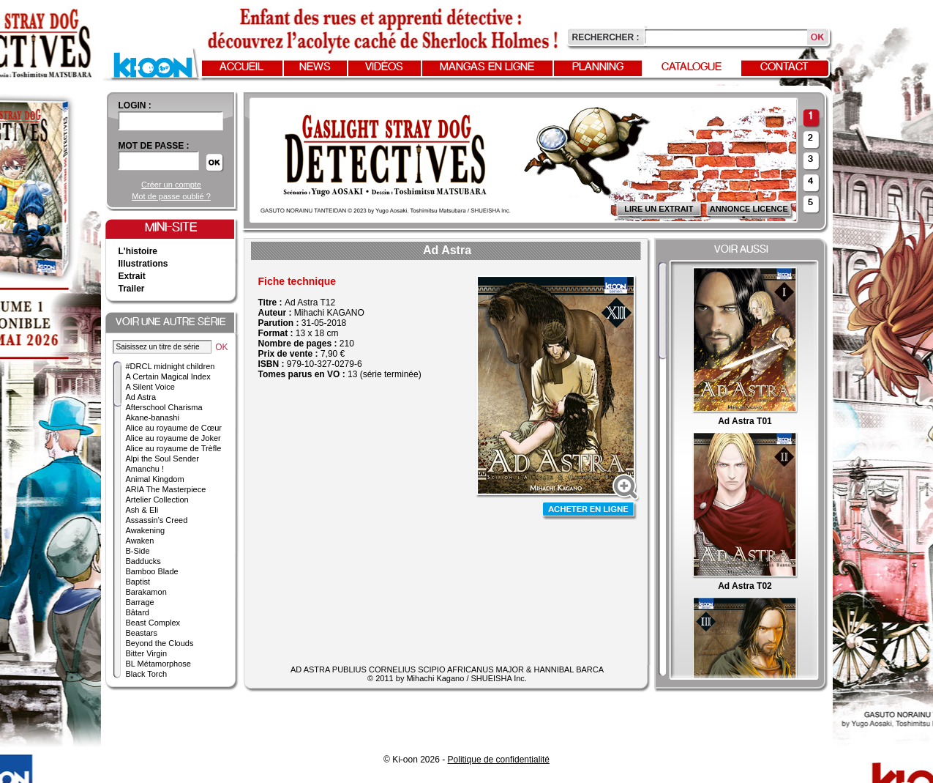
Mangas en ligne (487, 67)
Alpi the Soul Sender (162, 458)
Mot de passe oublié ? (171, 196)
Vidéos (384, 67)
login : (135, 105)
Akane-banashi (152, 417)
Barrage (140, 602)
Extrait (132, 276)
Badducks (143, 561)
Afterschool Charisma (164, 407)
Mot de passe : (154, 146)
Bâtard (137, 612)
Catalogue (692, 67)
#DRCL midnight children (170, 366)
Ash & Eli (142, 509)
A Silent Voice (150, 386)
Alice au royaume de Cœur (174, 427)
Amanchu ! (145, 468)
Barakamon (146, 591)
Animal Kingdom (155, 479)
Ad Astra (141, 397)
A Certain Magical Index (168, 376)
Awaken (140, 540)
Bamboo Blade (152, 571)
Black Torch (147, 673)
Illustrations (143, 264)
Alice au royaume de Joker (173, 438)
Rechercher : (606, 37)
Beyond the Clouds (160, 643)
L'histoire (138, 251)
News (315, 67)
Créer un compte (171, 184)
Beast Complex (153, 622)
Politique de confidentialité (499, 759)
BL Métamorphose (158, 663)
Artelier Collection (157, 499)
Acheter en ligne (589, 511)
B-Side (138, 550)
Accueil (241, 67)
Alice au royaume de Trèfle (174, 448)
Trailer (132, 288)
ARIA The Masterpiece (166, 489)
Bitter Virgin (147, 653)
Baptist (138, 581)
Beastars (141, 632)
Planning (597, 67)
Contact (784, 67)
